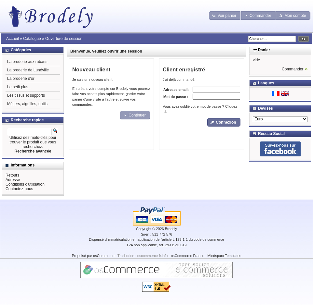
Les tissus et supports (26, 95)
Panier (264, 50)
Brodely (171, 229)
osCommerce (103, 256)
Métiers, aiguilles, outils (27, 104)
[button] (224, 15)
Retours (12, 175)
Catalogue (32, 38)
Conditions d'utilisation (25, 184)
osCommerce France (187, 256)
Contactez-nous (19, 189)
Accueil (12, 38)
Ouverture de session (63, 38)
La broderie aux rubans (27, 61)
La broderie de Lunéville (28, 70)
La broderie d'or (20, 78)
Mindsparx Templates (224, 256)
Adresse (13, 179)
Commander (293, 69)
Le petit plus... (19, 87)
